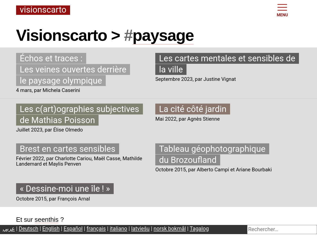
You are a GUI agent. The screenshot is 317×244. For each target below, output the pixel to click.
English (51, 228)
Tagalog (199, 228)
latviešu (140, 228)
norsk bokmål (170, 228)
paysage (163, 35)
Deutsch (28, 228)
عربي (9, 228)
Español (73, 228)
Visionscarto (43, 10)
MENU (282, 9)
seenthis (47, 219)
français (96, 228)
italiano (118, 228)
